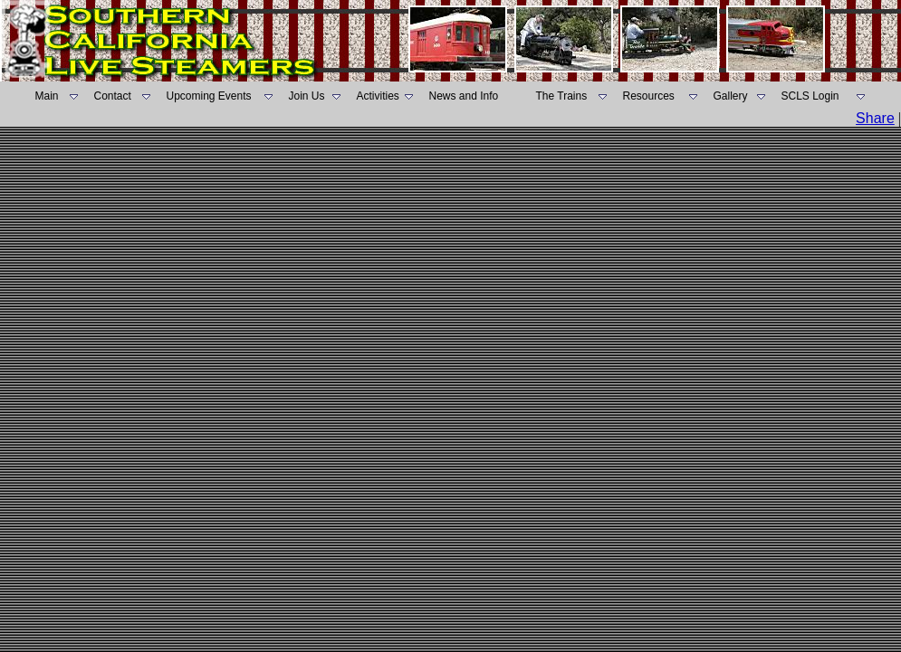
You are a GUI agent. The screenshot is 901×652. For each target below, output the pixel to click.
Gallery (731, 96)
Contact (112, 96)
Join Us (307, 96)
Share (875, 118)
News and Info (464, 96)
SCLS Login (810, 96)
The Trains (562, 96)
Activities (378, 96)
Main (47, 96)
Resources (649, 96)
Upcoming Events (209, 96)
